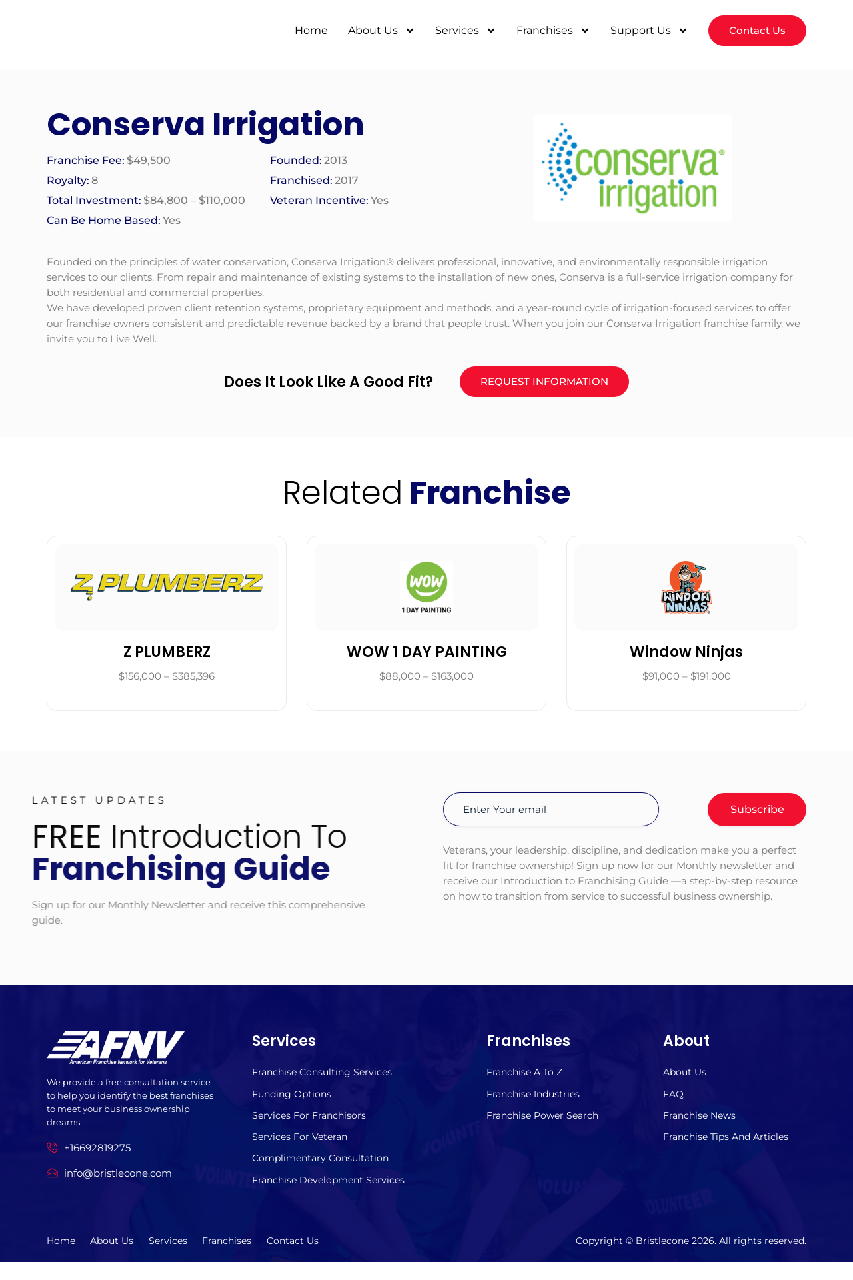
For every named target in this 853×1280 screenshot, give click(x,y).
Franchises (550, 30)
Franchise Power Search (546, 1127)
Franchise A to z (527, 1080)
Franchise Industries (536, 1103)
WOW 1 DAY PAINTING (427, 659)
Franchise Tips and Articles (729, 1150)
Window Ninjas (686, 659)
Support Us (646, 30)
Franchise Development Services (332, 1197)
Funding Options (294, 1103)
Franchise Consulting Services (325, 1080)
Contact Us (350, 1259)
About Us (378, 30)
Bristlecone (662, 1259)
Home (308, 29)
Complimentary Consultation (324, 1173)
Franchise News (702, 1127)
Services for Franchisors (311, 1127)
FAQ (674, 1103)
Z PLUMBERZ (167, 659)
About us (686, 1080)
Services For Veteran (302, 1150)
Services (462, 30)
